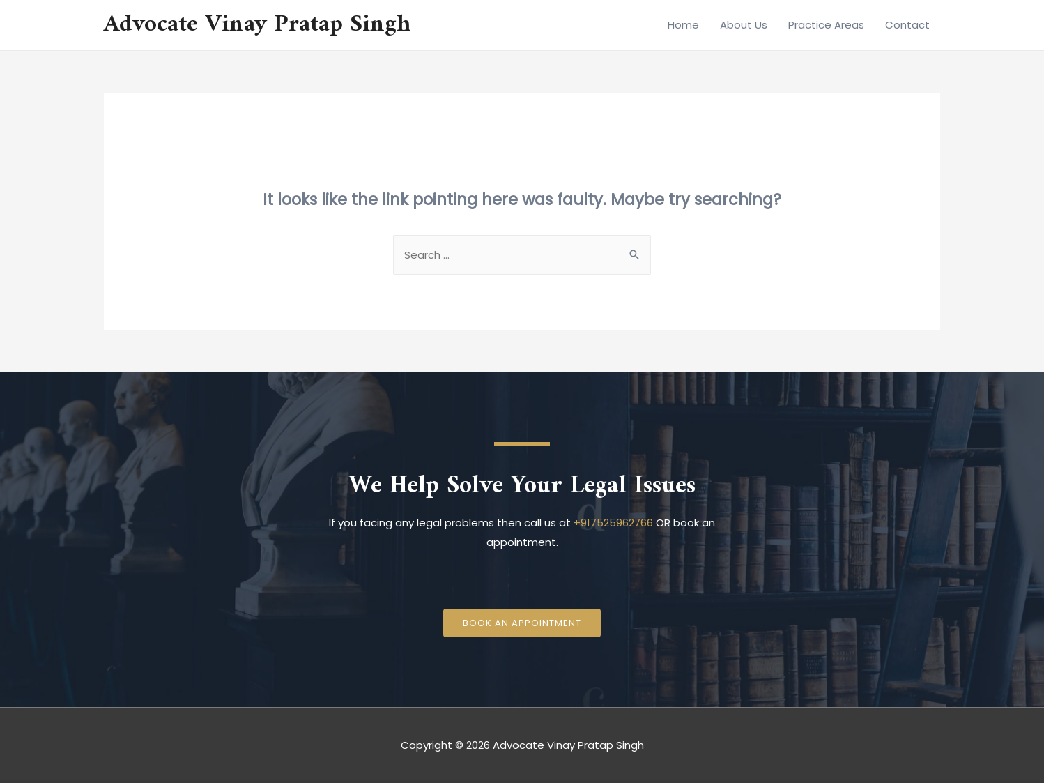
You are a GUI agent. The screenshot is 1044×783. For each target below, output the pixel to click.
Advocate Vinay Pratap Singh (257, 24)
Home (683, 24)
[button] (522, 623)
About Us (743, 24)
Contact (907, 24)
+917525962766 (613, 522)
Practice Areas (826, 24)
